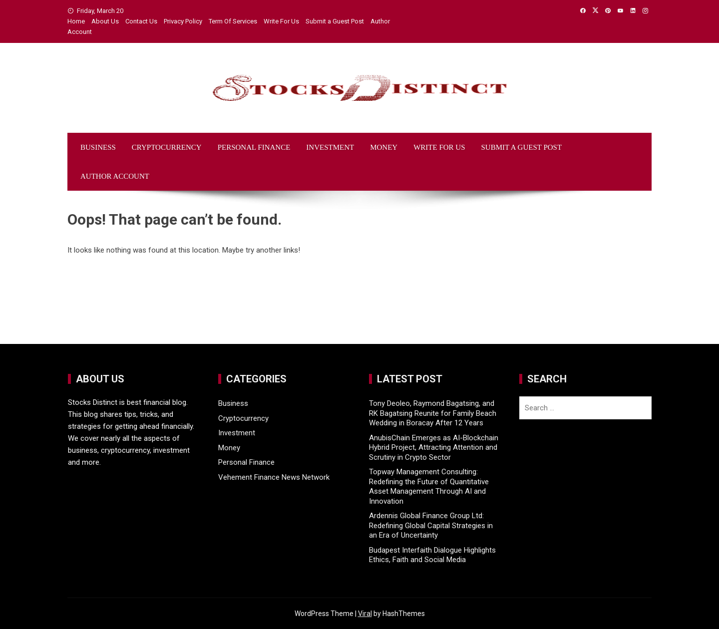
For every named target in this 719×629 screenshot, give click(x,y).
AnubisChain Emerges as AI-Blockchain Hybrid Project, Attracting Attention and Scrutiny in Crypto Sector (433, 447)
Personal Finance (254, 147)
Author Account (114, 176)
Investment (330, 147)
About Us (105, 21)
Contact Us (141, 21)
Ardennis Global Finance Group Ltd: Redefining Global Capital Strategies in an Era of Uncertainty (431, 525)
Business (98, 147)
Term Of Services (233, 21)
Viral (365, 614)
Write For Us (281, 21)
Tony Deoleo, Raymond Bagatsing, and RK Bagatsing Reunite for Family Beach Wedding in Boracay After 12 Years (432, 413)
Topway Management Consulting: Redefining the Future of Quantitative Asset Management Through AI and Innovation (429, 486)
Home (76, 21)
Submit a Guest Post (335, 21)
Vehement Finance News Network (274, 477)
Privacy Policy (183, 21)
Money (383, 147)
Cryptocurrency (167, 147)
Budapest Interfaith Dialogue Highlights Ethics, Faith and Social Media (432, 555)
